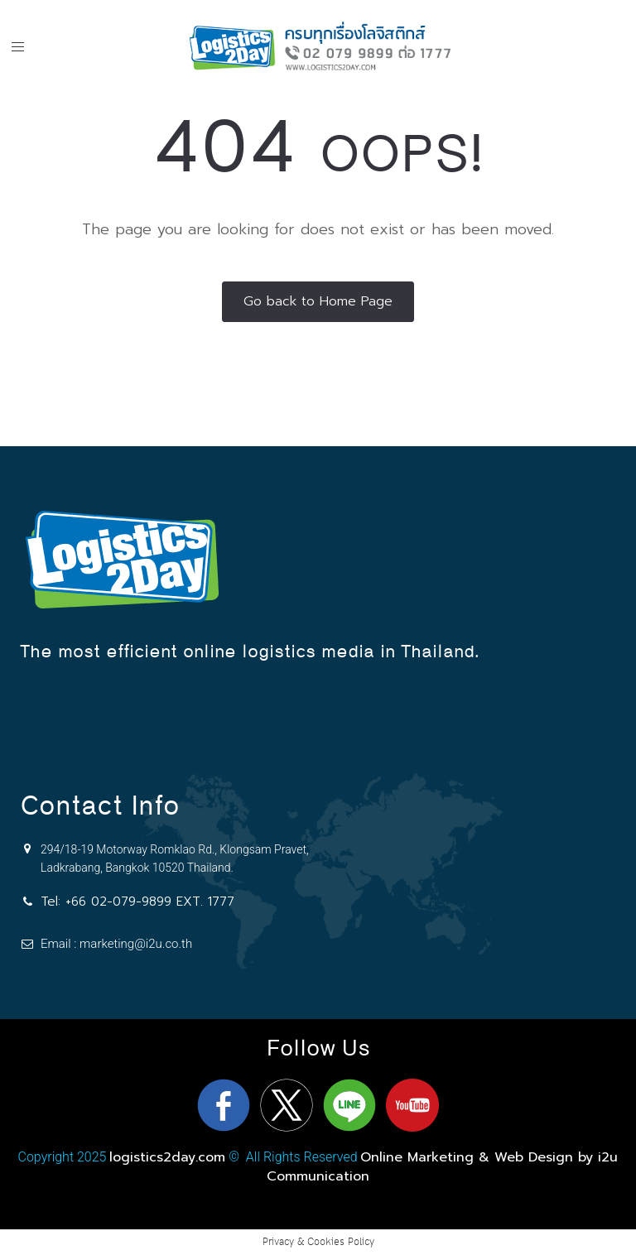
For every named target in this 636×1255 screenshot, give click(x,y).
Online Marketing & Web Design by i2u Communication (442, 1166)
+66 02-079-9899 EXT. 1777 (149, 901)
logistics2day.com (167, 1157)
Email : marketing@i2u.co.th (116, 943)
